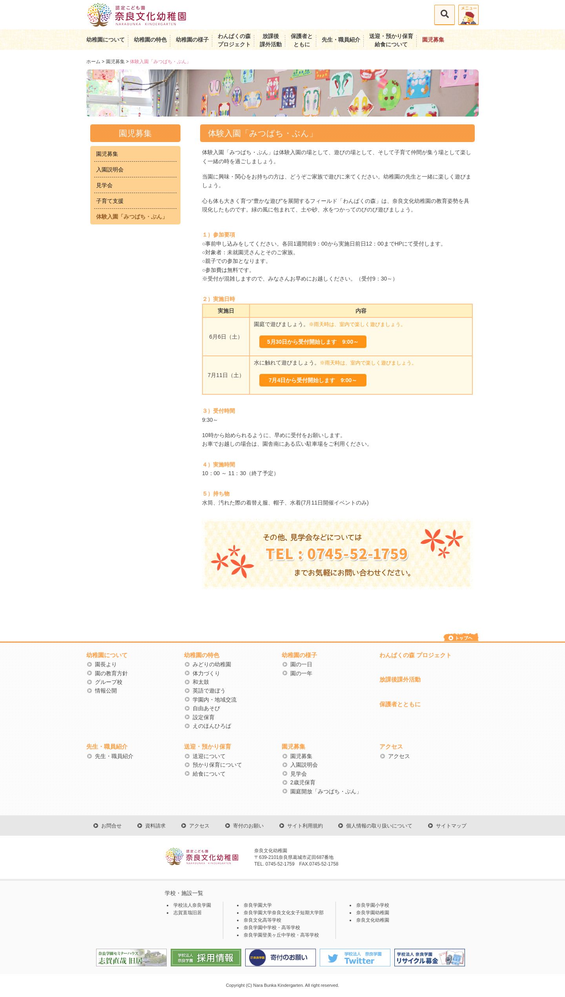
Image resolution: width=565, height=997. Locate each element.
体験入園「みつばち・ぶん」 (132, 216)
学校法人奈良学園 (192, 905)
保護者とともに (400, 704)
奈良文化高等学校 (262, 920)
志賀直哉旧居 (187, 912)
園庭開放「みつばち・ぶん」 (326, 791)
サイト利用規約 (305, 826)
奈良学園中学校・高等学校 (272, 927)
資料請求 (155, 826)
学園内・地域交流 (215, 699)
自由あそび (206, 708)
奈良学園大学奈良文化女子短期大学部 (284, 912)
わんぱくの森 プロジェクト (415, 655)
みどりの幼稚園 (212, 664)
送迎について (209, 756)
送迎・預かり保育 (207, 746)
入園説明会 (110, 169)
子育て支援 (110, 201)
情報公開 (106, 690)
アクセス (391, 746)
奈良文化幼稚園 (372, 920)
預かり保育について (217, 765)
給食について (209, 774)
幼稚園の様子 (192, 39)
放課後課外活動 (400, 679)
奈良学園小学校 (372, 905)
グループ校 (108, 682)
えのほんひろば (212, 726)
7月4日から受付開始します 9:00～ (313, 380)
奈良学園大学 (258, 905)
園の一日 (301, 664)
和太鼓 (201, 682)
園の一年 (301, 673)
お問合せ (111, 826)
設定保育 (204, 717)
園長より (106, 664)
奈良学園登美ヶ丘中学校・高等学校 (281, 935)
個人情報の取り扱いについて (379, 826)
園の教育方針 (111, 673)
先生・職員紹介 (341, 39)
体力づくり (206, 673)
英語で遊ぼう (209, 690)
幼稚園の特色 (150, 39)
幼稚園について (105, 39)
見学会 (104, 185)
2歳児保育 (302, 782)
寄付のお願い (248, 826)
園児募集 (433, 39)
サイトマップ (451, 826)
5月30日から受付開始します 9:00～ (313, 342)
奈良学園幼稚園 (372, 912)
